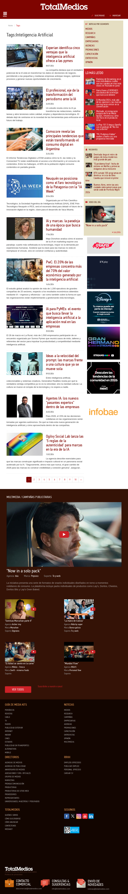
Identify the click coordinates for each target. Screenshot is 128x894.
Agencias (89, 45)
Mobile (8, 752)
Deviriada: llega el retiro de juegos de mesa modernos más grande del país (101, 157)
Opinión (89, 62)
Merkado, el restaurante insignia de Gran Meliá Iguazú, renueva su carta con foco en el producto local (101, 116)
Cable (7, 717)
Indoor (8, 735)
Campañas (90, 37)
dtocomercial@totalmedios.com (28, 889)
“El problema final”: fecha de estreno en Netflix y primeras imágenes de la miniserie (102, 166)
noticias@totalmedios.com (98, 889)
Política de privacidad (14, 874)
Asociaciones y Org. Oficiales (18, 773)
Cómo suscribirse (13, 818)
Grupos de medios (13, 776)
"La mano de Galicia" (73, 620)
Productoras (10, 787)
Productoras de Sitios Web (17, 791)
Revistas (8, 713)
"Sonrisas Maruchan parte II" (18, 620)
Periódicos (9, 710)
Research (90, 33)
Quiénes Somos (11, 815)
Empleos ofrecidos (72, 762)
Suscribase (98, 15)
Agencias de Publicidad (15, 766)
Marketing (9, 780)
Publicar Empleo (71, 766)
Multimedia (69, 742)
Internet (9, 731)
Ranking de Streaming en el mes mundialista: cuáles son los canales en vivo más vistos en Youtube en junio (103, 82)
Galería (116, 232)
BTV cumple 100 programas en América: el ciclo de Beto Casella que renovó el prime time (103, 177)
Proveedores (10, 794)
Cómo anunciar (11, 822)
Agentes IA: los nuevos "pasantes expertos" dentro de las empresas (62, 402)
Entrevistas (91, 58)
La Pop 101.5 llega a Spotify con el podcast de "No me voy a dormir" (103, 127)
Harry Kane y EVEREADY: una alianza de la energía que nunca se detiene (101, 92)
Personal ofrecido (72, 769)
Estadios (8, 742)
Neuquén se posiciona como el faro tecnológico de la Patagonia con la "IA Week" (64, 185)
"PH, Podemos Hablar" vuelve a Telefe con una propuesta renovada (101, 136)
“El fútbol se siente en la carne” (20, 663)
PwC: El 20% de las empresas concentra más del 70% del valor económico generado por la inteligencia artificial (64, 271)
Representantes (12, 798)
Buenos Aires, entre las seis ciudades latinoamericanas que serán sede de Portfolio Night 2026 (103, 189)
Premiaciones (92, 50)
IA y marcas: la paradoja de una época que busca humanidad (63, 225)
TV (6, 720)
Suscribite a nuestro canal (50, 686)
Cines (7, 738)
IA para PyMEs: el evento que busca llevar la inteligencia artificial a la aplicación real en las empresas (63, 318)
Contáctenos (10, 825)
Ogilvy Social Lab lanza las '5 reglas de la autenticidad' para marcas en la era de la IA (64, 443)
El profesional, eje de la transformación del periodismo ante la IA (62, 94)
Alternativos (10, 749)
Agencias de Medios (13, 762)
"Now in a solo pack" (96, 225)
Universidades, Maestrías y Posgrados (22, 801)
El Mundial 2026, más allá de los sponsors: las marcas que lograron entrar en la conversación (103, 103)
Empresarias (92, 41)
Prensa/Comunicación (14, 783)
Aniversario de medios (15, 769)
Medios (89, 29)
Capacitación (91, 54)
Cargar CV (68, 773)
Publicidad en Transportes (17, 745)
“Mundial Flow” (71, 663)
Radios (8, 724)
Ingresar (115, 15)
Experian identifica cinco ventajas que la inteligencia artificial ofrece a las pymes (63, 54)
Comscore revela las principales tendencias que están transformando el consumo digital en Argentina (65, 140)
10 (76, 479)
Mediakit (9, 829)
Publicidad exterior (14, 727)
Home (10, 25)
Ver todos (18, 689)
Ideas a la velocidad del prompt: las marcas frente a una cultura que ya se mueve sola (64, 362)
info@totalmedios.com (61, 889)
